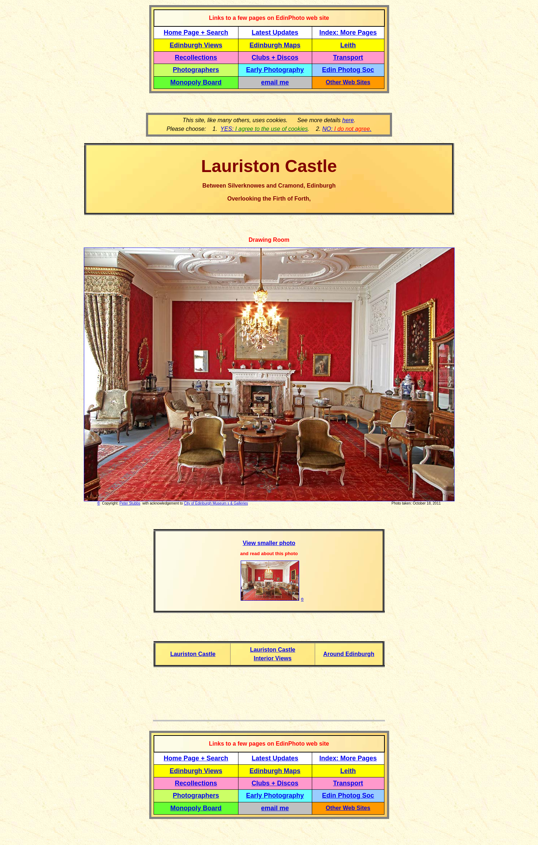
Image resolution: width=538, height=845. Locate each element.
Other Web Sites (348, 82)
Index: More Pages (348, 32)
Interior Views (273, 658)
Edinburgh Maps (275, 45)
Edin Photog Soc (348, 69)
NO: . (346, 129)
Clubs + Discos (274, 57)
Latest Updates (275, 32)
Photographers (196, 69)
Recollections (196, 57)
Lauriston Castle (192, 654)
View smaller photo (269, 543)
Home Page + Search (196, 32)
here (348, 120)
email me (275, 82)
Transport (348, 57)
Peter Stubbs (130, 503)
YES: (264, 129)
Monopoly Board (195, 82)
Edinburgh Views (195, 45)
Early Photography (275, 69)
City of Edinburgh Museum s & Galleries (216, 503)
